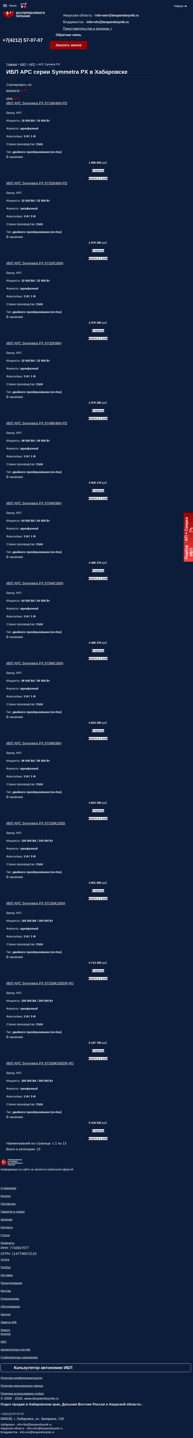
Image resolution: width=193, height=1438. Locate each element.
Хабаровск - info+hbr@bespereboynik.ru (26, 1424)
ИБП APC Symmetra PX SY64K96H (33, 503)
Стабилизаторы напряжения (19, 1357)
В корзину (98, 170)
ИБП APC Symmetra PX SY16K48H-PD (36, 103)
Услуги (5, 1259)
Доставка (7, 1275)
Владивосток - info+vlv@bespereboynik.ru (27, 1432)
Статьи (5, 1235)
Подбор (5, 1267)
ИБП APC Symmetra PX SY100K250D (35, 823)
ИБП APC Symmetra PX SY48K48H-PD (36, 423)
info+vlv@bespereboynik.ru (108, 22)
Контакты (7, 1227)
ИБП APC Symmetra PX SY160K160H (35, 903)
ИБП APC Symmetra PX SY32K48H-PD (36, 183)
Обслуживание (10, 1306)
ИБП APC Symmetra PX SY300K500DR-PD (40, 1063)
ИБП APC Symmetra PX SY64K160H (34, 583)
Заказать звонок (68, 45)
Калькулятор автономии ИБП (43, 1367)
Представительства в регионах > (87, 28)
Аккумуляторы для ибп (15, 1349)
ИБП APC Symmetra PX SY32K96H (33, 343)
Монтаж (6, 1290)
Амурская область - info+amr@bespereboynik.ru (31, 1428)
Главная (11, 64)
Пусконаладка (10, 1298)
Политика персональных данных (22, 1385)
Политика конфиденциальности (21, 1377)
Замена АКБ (9, 1322)
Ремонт (5, 1330)
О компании (8, 1188)
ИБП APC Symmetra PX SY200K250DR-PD (40, 983)
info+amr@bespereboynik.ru (117, 15)
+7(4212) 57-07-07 (23, 40)
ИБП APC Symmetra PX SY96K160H (34, 663)
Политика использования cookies (22, 1393)
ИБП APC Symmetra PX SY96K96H (33, 743)
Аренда (5, 1314)
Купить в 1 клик (98, 178)
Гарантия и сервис (13, 1211)
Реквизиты (8, 1243)
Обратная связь (68, 35)
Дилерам (6, 1219)
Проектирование (11, 1283)
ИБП (23, 64)
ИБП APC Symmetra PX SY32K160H (34, 263)
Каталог (6, 1196)
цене (9, 98)
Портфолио (8, 1203)
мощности (13, 90)
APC (32, 64)
